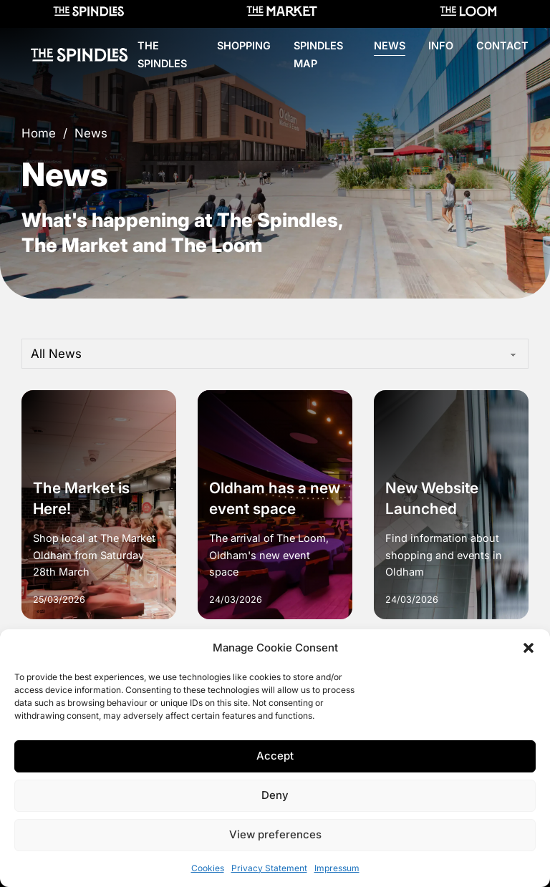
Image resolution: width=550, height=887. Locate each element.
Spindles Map (318, 54)
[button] (528, 648)
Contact (502, 45)
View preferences (275, 834)
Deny (275, 795)
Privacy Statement (269, 868)
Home (38, 133)
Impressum (337, 868)
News (389, 45)
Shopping (244, 45)
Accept (275, 755)
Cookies (207, 868)
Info (440, 45)
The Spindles (162, 54)
